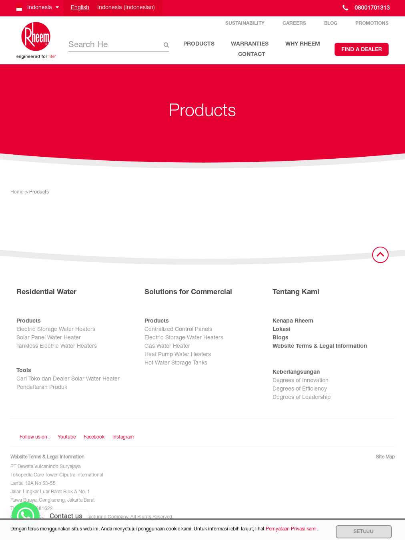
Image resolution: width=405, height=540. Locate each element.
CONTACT (251, 55)
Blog (330, 23)
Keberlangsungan (296, 372)
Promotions (372, 23)
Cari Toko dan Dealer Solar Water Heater (68, 379)
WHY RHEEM (302, 44)
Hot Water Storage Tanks (175, 363)
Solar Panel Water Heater (48, 338)
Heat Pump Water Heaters (177, 355)
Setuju (363, 532)
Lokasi (282, 330)
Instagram (123, 437)
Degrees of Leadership (302, 398)
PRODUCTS (199, 44)
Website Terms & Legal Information (320, 346)
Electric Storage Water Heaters (55, 330)
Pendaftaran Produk (41, 388)
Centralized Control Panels (178, 330)
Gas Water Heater (167, 346)
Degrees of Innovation (301, 381)
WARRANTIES (250, 44)
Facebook (94, 437)
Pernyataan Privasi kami (291, 529)
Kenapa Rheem (293, 321)
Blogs (281, 338)
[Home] (36, 40)
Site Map (385, 457)
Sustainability (245, 23)
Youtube (67, 437)
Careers (294, 23)
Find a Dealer (361, 50)
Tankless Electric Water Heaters (56, 346)
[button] (37, 8)
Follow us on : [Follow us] (35, 437)
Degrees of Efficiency (300, 389)
